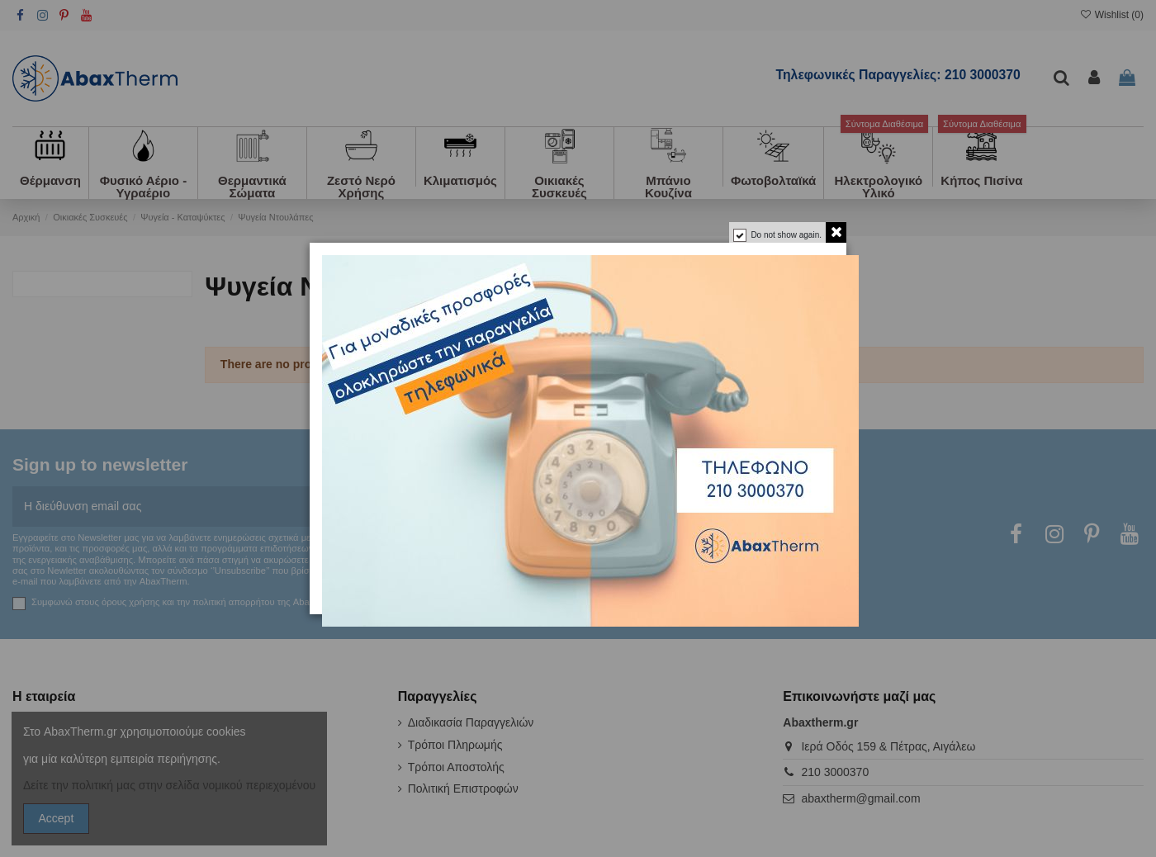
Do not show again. (786, 234)
